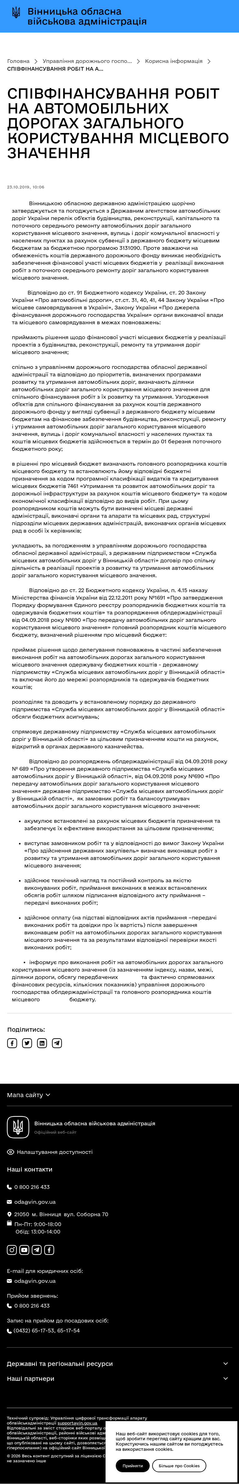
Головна (18, 61)
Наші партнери (30, 1378)
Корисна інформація (174, 61)
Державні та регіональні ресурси (60, 1364)
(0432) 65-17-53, (34, 1331)
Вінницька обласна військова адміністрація (87, 16)
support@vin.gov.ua (77, 1423)
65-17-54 (68, 1331)
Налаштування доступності (50, 1152)
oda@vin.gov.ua (31, 1281)
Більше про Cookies (180, 1466)
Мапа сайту (25, 1095)
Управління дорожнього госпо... (87, 61)
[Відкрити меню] (220, 16)
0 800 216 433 (28, 1306)
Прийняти (133, 1466)
